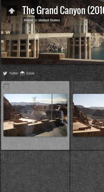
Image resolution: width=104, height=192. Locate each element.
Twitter (13, 73)
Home (28, 20)
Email (30, 73)
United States (49, 20)
